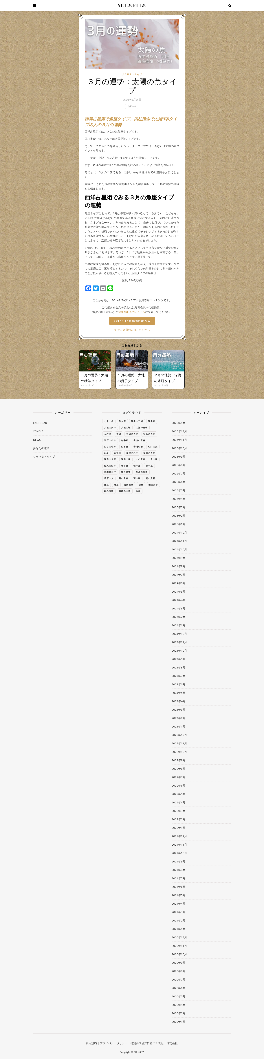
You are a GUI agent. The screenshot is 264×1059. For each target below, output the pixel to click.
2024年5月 (178, 591)
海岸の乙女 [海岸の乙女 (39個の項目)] (132, 453)
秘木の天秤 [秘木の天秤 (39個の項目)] (110, 471)
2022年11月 (179, 743)
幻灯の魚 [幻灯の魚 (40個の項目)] (153, 446)
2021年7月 (178, 878)
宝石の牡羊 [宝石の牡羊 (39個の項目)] (110, 440)
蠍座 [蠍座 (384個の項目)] (116, 484)
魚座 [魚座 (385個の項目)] (138, 491)
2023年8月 (178, 667)
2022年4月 (178, 802)
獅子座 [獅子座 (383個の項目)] (149, 465)
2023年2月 (178, 718)
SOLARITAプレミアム (131, 312)
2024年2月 (178, 617)
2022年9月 (178, 760)
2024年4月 (178, 600)
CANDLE (38, 431)
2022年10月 (179, 752)
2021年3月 (178, 912)
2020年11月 (179, 946)
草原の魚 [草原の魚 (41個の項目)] (109, 478)
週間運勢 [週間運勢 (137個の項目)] (128, 484)
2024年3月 (178, 608)
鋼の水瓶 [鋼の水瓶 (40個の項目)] (109, 491)
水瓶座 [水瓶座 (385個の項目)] (117, 453)
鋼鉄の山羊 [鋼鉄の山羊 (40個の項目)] (125, 491)
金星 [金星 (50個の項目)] (141, 484)
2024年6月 (178, 583)
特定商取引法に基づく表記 (147, 1043)
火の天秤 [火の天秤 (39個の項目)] (140, 459)
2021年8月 (178, 870)
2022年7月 (178, 777)
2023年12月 (179, 633)
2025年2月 (178, 515)
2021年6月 (178, 886)
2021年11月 (179, 844)
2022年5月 (178, 794)
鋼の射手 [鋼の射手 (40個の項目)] (153, 484)
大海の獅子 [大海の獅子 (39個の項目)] (142, 427)
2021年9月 (178, 861)
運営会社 (172, 1043)
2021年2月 (178, 920)
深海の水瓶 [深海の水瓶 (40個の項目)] (110, 459)
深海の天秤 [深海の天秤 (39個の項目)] (149, 453)
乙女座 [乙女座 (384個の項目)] (122, 421)
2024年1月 (178, 625)
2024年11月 (179, 541)
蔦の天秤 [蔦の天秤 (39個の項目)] (123, 478)
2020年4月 (178, 1005)
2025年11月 (179, 439)
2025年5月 (178, 490)
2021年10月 (179, 853)
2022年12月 (179, 735)
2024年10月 (179, 549)
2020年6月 (178, 988)
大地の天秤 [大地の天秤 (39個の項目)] (110, 427)
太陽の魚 (131, 106)
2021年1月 (178, 929)
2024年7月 (178, 574)
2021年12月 (179, 836)
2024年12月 (179, 532)
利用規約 (91, 1043)
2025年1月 (178, 524)
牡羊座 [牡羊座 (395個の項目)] (137, 465)
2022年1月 (178, 827)
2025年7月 (178, 473)
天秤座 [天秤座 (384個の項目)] (107, 434)
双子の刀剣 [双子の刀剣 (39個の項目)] (137, 421)
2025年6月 (178, 482)
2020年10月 (179, 954)
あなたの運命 (41, 448)
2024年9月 (178, 558)
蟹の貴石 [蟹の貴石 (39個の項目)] (150, 478)
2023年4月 (178, 701)
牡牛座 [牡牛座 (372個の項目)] (124, 465)
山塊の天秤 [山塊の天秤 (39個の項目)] (139, 440)
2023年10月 (179, 650)
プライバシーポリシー (113, 1043)
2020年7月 (178, 979)
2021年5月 (178, 895)
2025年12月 (179, 431)
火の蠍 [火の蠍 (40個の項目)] (154, 459)
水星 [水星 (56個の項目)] (106, 453)
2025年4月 (178, 499)
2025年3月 (178, 507)
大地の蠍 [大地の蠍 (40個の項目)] (126, 427)
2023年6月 (178, 684)
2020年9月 (178, 962)
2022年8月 (178, 768)
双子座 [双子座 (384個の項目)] (151, 421)
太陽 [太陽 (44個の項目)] (118, 434)
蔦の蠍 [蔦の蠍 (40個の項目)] (137, 478)
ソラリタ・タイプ (132, 74)
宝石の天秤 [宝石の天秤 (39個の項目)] (149, 434)
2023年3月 (178, 709)
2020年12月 (179, 937)
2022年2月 (178, 819)
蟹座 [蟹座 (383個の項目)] (106, 484)
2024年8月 (178, 566)
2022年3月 (178, 811)
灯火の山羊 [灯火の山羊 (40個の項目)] (110, 465)
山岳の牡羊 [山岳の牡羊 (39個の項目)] (110, 446)
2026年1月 (178, 423)
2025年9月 (178, 456)
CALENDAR (40, 423)
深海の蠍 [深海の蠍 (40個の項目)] (126, 459)
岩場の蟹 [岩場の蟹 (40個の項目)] (138, 446)
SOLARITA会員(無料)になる (132, 321)
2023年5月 (178, 693)
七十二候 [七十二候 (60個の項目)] (109, 421)
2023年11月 (179, 642)
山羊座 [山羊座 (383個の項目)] (124, 446)
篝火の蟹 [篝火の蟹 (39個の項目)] (126, 471)
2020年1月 (178, 1021)
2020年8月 (178, 971)
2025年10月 (179, 448)
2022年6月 (178, 785)
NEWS (37, 439)
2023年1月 (178, 726)
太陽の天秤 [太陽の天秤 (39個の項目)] (132, 434)
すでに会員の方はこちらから (132, 329)
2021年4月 (178, 903)
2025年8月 (178, 465)
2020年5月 (178, 996)
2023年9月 (178, 659)
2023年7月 (178, 676)
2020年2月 (178, 1013)
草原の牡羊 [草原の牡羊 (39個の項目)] (142, 471)
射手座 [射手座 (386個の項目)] (124, 440)
